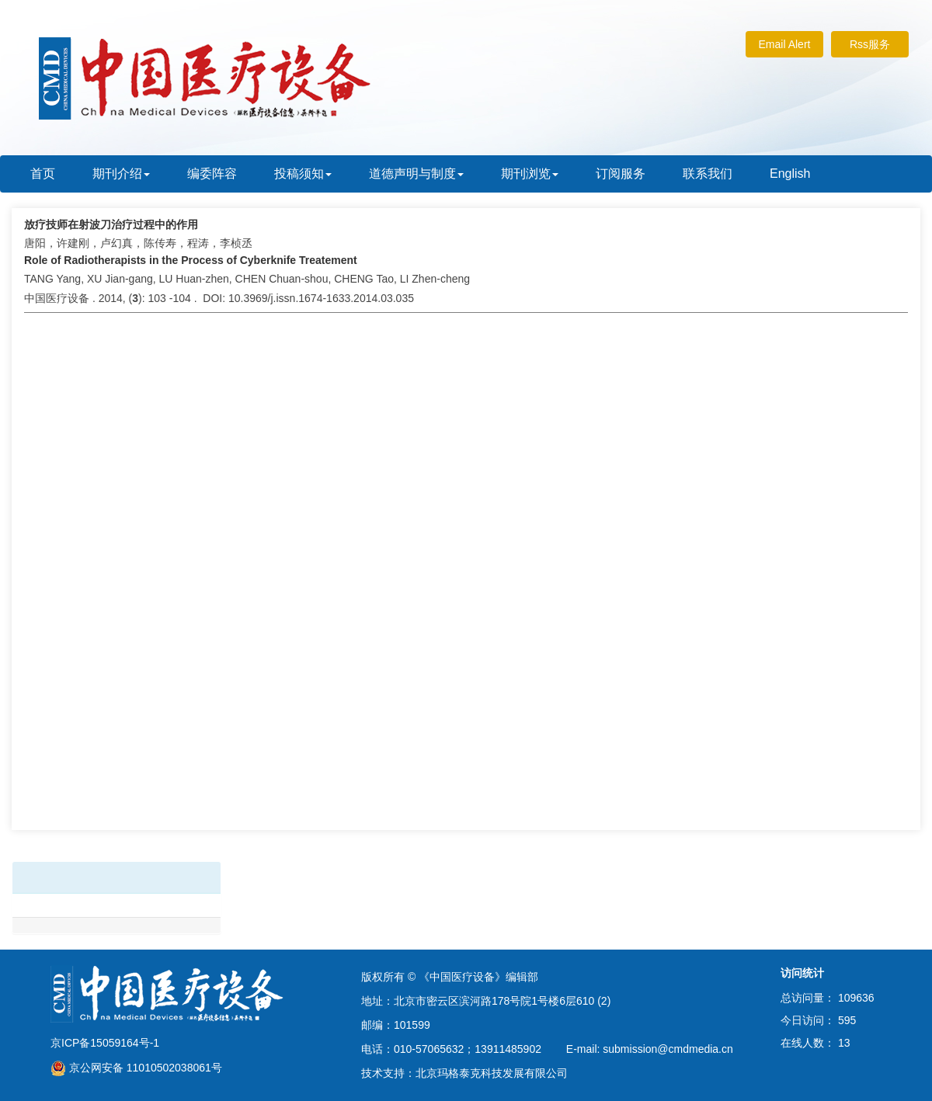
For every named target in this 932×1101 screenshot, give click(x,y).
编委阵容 (212, 173)
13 (844, 1043)
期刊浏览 (529, 173)
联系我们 (707, 173)
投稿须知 (303, 173)
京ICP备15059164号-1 (104, 1043)
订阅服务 (620, 173)
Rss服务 (870, 44)
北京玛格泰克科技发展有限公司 (492, 1073)
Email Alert (785, 44)
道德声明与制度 (416, 173)
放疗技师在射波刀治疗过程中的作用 (111, 224)
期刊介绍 (121, 173)
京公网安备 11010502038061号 (136, 1067)
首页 (42, 173)
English (790, 173)
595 (847, 1020)
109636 (856, 998)
